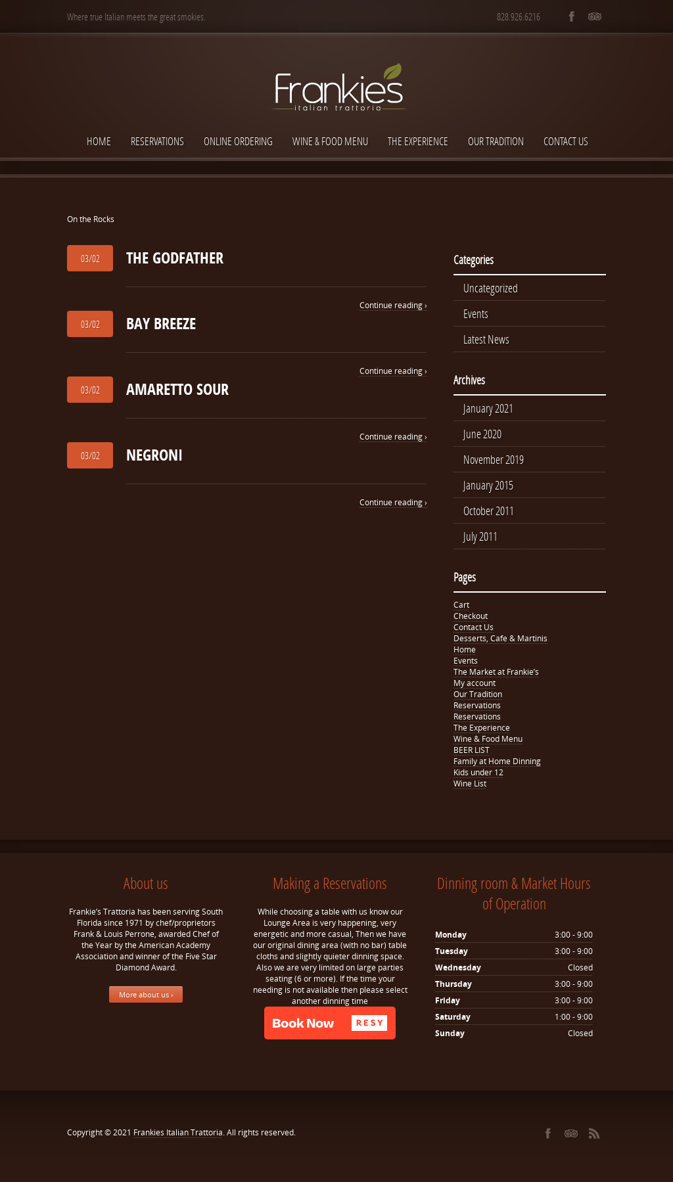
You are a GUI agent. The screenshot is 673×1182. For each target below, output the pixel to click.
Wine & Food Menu (330, 140)
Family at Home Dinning (497, 767)
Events (475, 315)
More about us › (146, 1000)
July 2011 (480, 542)
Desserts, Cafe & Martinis (500, 644)
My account (474, 688)
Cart (461, 610)
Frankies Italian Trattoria (178, 1138)
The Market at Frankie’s (496, 677)
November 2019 (493, 463)
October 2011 (488, 516)
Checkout (470, 621)
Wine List (469, 789)
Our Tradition (496, 140)
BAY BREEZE (161, 323)
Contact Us (566, 140)
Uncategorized (490, 288)
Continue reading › (393, 305)
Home (99, 140)
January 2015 (488, 489)
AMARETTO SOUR (177, 388)
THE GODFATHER (174, 257)
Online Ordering (238, 140)
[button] (330, 1028)
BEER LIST (471, 755)
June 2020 (482, 437)
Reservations (157, 140)
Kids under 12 (478, 778)
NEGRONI (154, 454)
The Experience (418, 140)
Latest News (486, 341)
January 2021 (488, 411)
